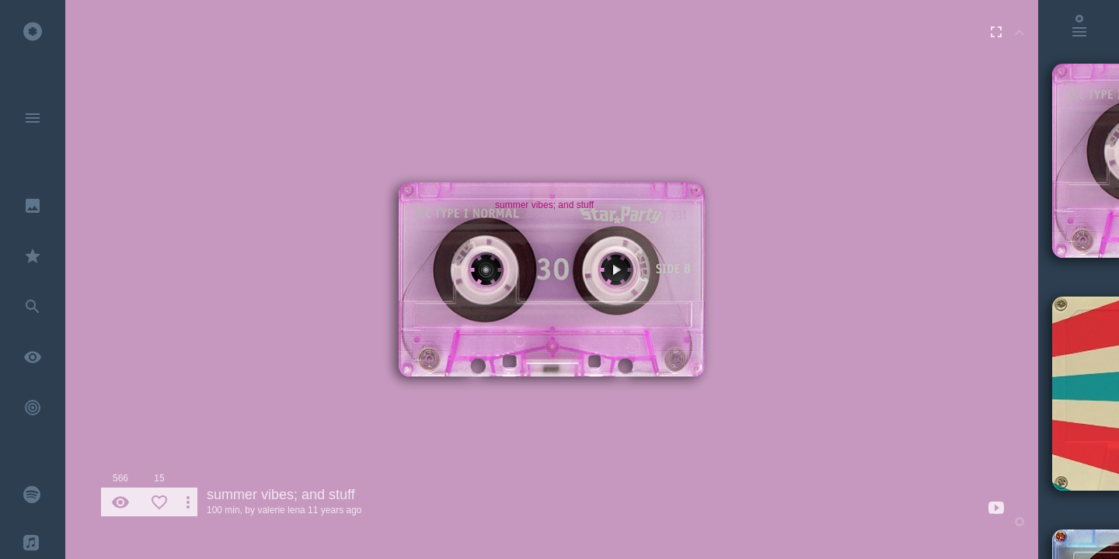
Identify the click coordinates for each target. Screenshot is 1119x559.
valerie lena (281, 510)
